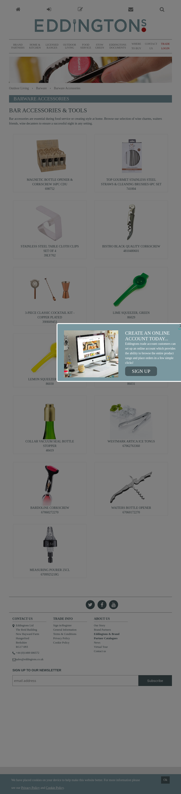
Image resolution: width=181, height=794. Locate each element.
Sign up (141, 371)
